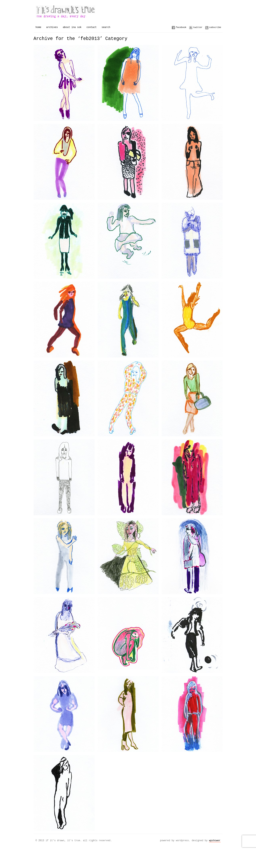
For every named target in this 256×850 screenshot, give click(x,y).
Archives (52, 27)
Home (38, 27)
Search (106, 27)
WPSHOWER (215, 840)
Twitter (197, 27)
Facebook (181, 27)
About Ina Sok (72, 27)
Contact (92, 27)
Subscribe (215, 27)
